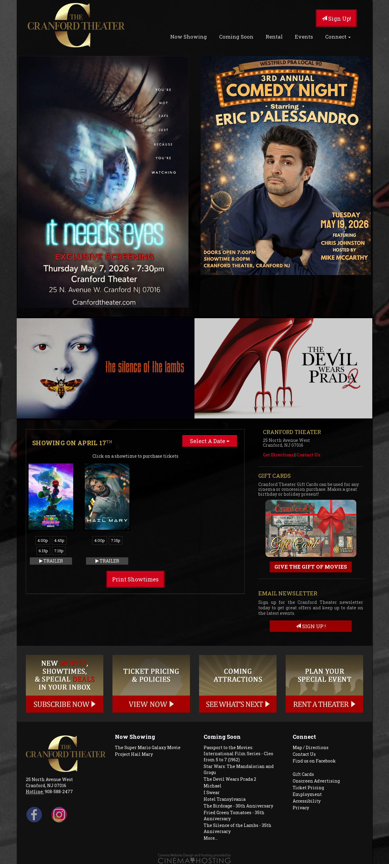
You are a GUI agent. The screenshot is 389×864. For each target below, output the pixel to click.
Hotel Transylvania (225, 799)
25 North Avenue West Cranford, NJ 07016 (49, 782)
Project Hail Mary (134, 754)
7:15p (59, 550)
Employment (307, 794)
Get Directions (278, 455)
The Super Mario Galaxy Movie (148, 747)
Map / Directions (311, 747)
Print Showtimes (135, 579)
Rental (274, 36)
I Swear (212, 792)
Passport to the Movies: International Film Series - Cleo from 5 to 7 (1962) (238, 753)
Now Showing (188, 36)
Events (304, 36)
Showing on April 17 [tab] (72, 443)
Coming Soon (236, 36)
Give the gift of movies (310, 566)
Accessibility (307, 801)
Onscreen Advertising (316, 781)
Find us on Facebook (314, 761)
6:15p (43, 550)
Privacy (301, 808)
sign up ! (311, 626)
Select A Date (209, 441)
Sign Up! (336, 18)
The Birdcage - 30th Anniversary (238, 806)
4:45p (59, 540)
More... (211, 838)
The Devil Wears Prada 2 (230, 779)
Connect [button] (338, 36)
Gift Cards (303, 774)
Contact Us (308, 455)
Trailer (51, 561)
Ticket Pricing (308, 787)
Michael (213, 786)
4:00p (42, 540)
